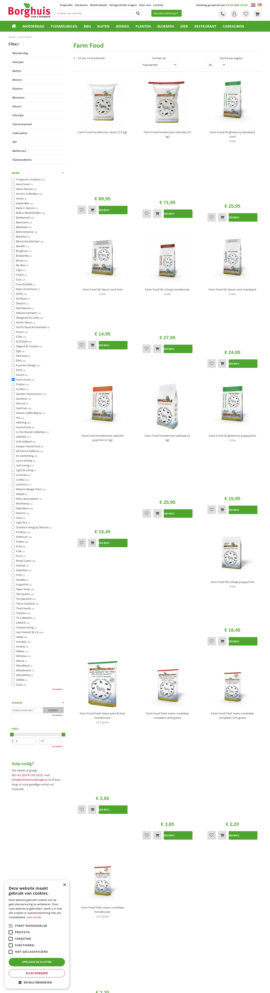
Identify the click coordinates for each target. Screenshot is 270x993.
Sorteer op (159, 58)
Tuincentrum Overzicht (159, 986)
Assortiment (146, 868)
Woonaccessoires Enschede (87, 964)
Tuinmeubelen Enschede (86, 960)
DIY (14, 142)
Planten (17, 88)
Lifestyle (18, 115)
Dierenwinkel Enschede (150, 955)
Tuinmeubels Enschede (85, 955)
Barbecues (19, 150)
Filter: (13, 44)
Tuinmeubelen (22, 159)
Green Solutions (136, 986)
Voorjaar (18, 62)
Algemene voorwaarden (154, 863)
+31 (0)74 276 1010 (29, 775)
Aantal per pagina (231, 58)
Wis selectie (57, 689)
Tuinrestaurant (22, 124)
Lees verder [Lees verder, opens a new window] (34, 917)
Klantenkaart (146, 880)
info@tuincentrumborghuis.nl (31, 779)
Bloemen (18, 97)
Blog (141, 885)
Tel (221, 14)
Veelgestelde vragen (151, 857)
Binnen (17, 79)
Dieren (16, 106)
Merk (15, 173)
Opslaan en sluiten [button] (37, 962)
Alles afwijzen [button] (37, 973)
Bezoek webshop (166, 13)
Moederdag (20, 53)
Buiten (16, 70)
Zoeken (17, 703)
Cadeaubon (19, 133)
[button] (37, 982)
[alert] (36, 934)
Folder (142, 874)
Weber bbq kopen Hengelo (152, 960)
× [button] (64, 885)
